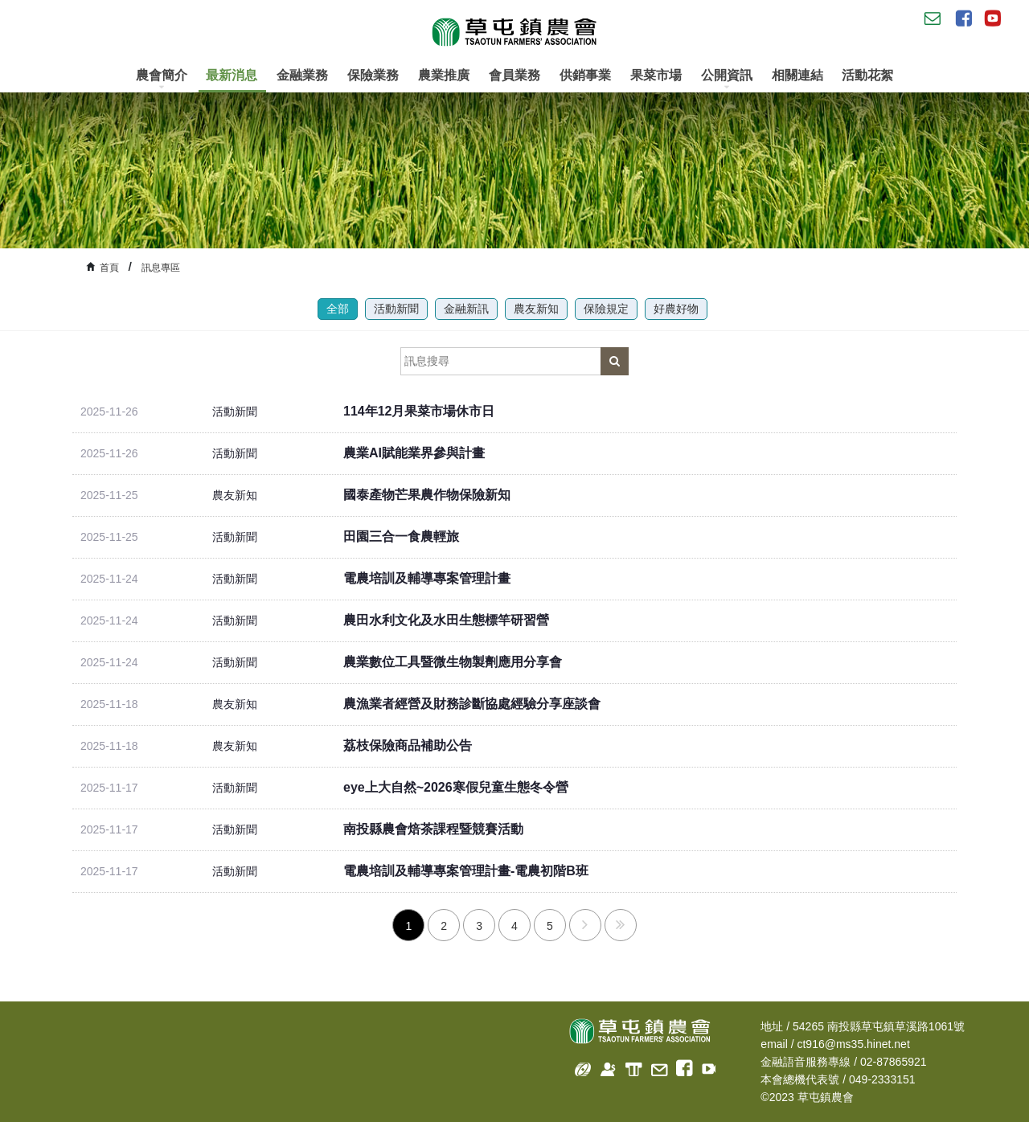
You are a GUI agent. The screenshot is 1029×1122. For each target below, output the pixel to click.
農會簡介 (161, 79)
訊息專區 (160, 267)
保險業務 (373, 75)
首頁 (109, 267)
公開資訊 (726, 79)
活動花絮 (867, 75)
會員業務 (514, 75)
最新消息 (231, 75)
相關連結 (797, 75)
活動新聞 (396, 308)
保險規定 (606, 308)
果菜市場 (656, 75)
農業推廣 (443, 75)
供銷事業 (585, 75)
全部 (337, 308)
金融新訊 (466, 308)
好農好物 (676, 308)
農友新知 (536, 308)
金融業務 (302, 75)
